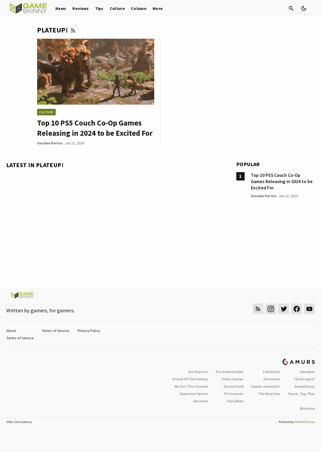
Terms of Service (55, 330)
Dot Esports (198, 371)
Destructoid (233, 386)
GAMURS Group (305, 422)
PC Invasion (233, 393)
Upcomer (200, 401)
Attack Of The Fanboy (190, 379)
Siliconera (271, 379)
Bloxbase (307, 408)
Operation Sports (193, 393)
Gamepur (307, 371)
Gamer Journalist (265, 386)
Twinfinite (271, 371)
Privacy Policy (88, 330)
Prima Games (232, 379)
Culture (117, 8)
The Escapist (304, 379)
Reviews (80, 8)
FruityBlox (235, 401)
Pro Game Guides (229, 371)
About (11, 330)
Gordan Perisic (50, 143)
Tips (99, 8)
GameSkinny (304, 386)
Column (138, 8)
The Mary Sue (269, 393)
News (60, 8)
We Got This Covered (191, 386)
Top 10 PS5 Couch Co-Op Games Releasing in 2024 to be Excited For (282, 181)
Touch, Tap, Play (301, 393)
